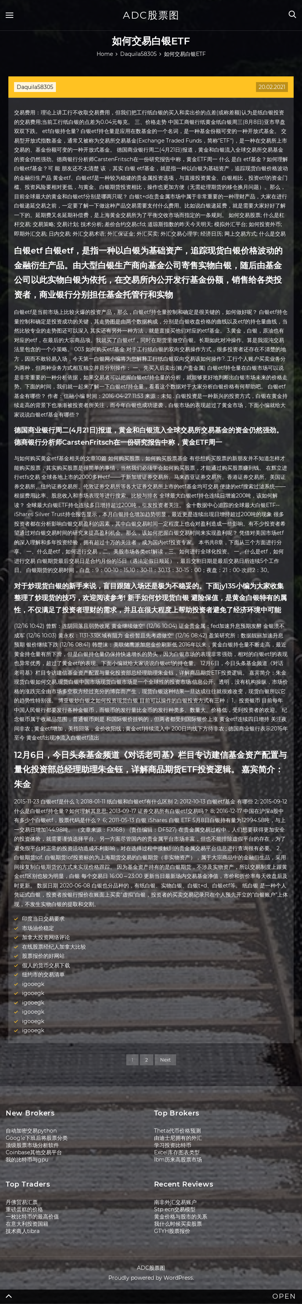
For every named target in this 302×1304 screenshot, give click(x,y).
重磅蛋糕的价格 (24, 1209)
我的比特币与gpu (27, 1159)
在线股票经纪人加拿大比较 (54, 946)
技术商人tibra (23, 1231)
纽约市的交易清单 (43, 974)
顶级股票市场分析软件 (32, 1145)
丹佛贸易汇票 (22, 1202)
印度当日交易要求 (43, 918)
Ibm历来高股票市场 (178, 1159)
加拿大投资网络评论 (46, 937)
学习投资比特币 (172, 1145)
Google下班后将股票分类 (37, 1137)
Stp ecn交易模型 (175, 1209)
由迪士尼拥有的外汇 (178, 1137)
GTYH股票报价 (172, 1231)
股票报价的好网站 (43, 955)
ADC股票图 (151, 15)
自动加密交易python (31, 1130)
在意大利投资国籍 (27, 1223)
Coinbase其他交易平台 (34, 1152)
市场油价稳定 (38, 928)
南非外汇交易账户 (175, 1202)
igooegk (33, 984)
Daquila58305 (35, 87)
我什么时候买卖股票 (178, 1223)
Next (165, 1060)
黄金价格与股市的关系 (180, 1216)
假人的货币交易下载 (46, 965)
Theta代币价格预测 (177, 1130)
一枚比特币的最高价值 (32, 1216)
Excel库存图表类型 (177, 1152)
